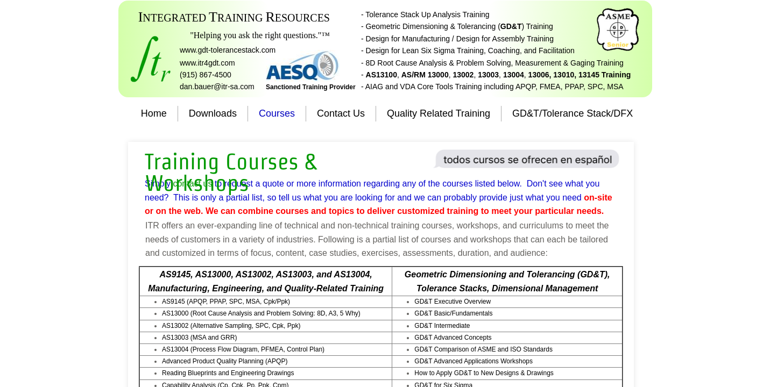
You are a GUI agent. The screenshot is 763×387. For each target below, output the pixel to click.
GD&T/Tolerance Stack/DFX (572, 113)
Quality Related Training (438, 113)
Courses (277, 113)
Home (154, 113)
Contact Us (341, 113)
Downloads (213, 113)
